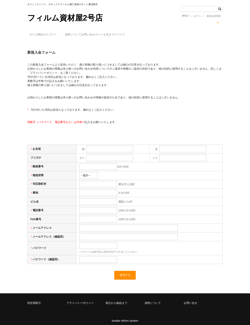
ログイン (198, 16)
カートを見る (137, 34)
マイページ (160, 34)
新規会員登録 (214, 16)
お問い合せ (114, 34)
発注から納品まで (116, 300)
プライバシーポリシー (80, 300)
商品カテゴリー (61, 34)
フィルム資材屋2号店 (65, 17)
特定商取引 (34, 300)
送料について (91, 34)
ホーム (35, 34)
